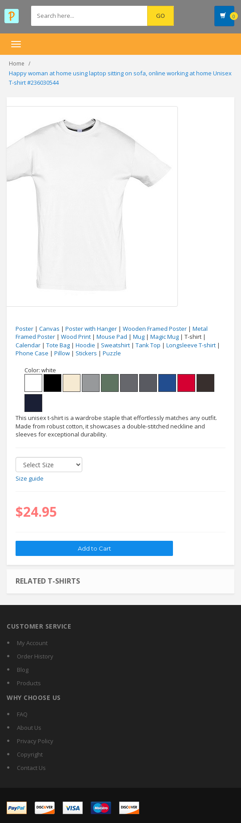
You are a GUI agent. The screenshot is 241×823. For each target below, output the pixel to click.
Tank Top (148, 345)
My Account (32, 643)
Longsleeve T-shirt (191, 345)
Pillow (62, 353)
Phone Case (32, 353)
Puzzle (112, 353)
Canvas (49, 329)
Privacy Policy (35, 741)
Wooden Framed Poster (155, 329)
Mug (139, 337)
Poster (24, 329)
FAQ (22, 714)
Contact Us (31, 768)
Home (16, 63)
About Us (29, 728)
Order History (35, 656)
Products (29, 683)
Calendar (28, 345)
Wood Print (76, 337)
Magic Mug (164, 337)
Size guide (30, 478)
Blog (22, 670)
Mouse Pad (111, 337)
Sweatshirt (115, 345)
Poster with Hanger (91, 329)
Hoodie (85, 345)
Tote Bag (58, 345)
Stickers (86, 353)
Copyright (30, 754)
